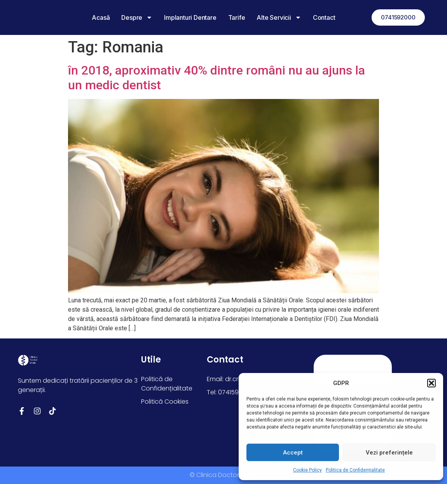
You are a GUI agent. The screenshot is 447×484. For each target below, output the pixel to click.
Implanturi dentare (185, 17)
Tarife (231, 17)
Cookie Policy (307, 470)
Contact (319, 17)
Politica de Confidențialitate (355, 470)
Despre (132, 17)
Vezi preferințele (389, 452)
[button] (431, 383)
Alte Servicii (274, 17)
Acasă (96, 17)
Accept (293, 452)
